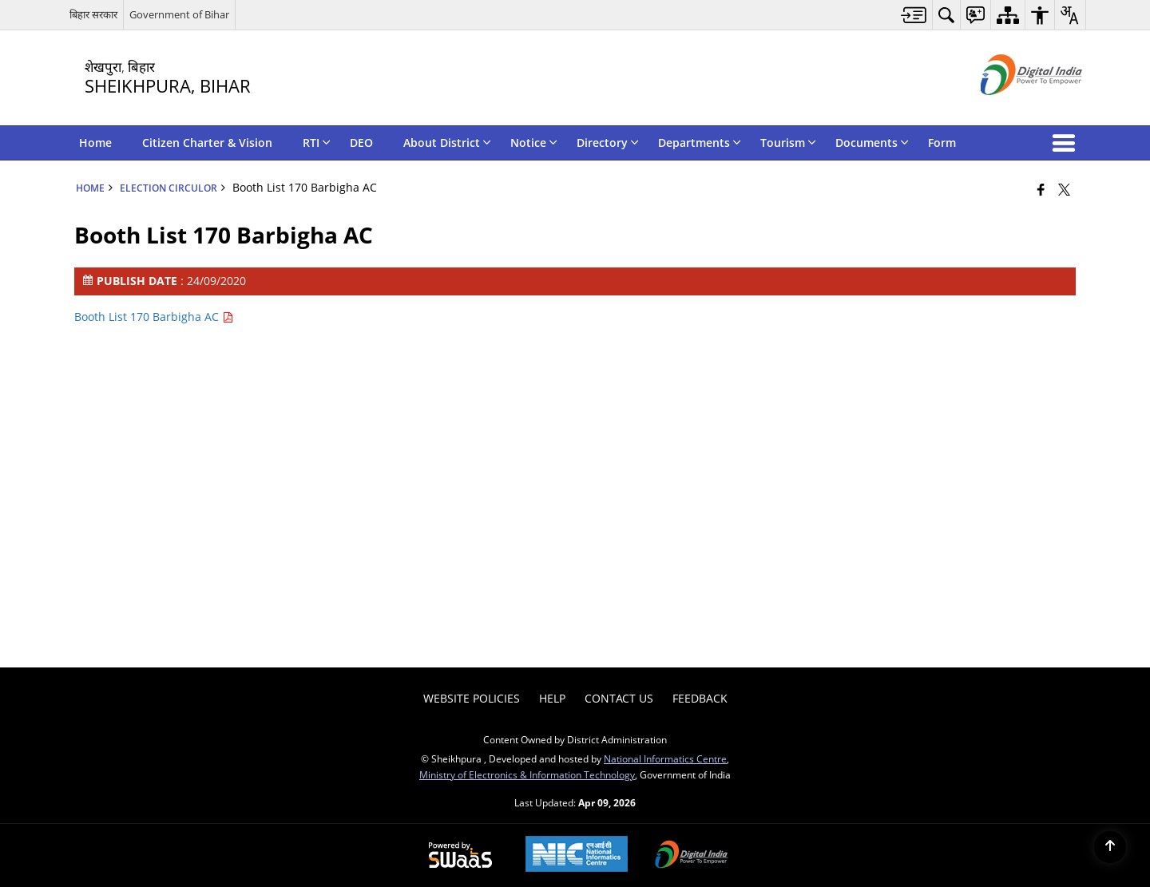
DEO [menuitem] (361, 142)
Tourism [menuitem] (788, 142)
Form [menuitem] (942, 142)
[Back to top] (1110, 847)
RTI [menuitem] (317, 142)
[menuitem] (914, 15)
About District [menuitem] (447, 142)
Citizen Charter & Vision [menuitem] (207, 142)
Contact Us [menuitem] (619, 698)
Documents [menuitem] (872, 142)
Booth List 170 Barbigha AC (153, 316)
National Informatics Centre (665, 758)
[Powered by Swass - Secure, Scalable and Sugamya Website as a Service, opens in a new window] (460, 856)
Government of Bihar (179, 14)
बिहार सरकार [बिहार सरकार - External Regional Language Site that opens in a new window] (93, 14)
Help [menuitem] (552, 698)
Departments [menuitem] (699, 142)
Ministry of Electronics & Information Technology (527, 774)
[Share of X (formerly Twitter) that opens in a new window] (1064, 189)
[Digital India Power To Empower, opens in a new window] (691, 856)
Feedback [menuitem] (700, 698)
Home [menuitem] (95, 142)
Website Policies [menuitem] (471, 698)
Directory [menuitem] (608, 142)
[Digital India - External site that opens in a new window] (1011, 108)
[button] (1067, 143)
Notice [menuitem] (533, 142)
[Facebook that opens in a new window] (1041, 189)
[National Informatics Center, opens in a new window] (577, 855)
